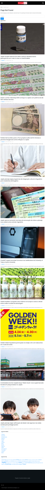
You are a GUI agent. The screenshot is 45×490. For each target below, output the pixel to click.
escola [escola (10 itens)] (15, 461)
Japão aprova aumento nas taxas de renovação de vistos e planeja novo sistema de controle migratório (21, 221)
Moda (2, 443)
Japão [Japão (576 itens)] (3, 462)
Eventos (2, 439)
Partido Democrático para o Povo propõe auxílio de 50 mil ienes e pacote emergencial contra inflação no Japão (21, 139)
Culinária (3, 434)
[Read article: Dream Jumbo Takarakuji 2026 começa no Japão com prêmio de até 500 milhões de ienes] (22, 80)
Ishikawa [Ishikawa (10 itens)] (38, 461)
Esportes (3, 438)
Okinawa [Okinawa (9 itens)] (23, 462)
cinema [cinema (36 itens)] (26, 459)
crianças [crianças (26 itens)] (40, 459)
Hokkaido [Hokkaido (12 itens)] (33, 461)
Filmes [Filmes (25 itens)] (19, 461)
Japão (2, 441)
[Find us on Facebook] (1, 485)
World (2, 452)
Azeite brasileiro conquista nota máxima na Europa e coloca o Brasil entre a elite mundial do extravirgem (21, 302)
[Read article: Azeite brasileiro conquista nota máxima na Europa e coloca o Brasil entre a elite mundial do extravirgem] (22, 283)
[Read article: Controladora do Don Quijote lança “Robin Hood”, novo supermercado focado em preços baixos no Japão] (22, 365)
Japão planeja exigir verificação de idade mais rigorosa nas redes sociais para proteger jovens (21, 424)
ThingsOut (3, 60)
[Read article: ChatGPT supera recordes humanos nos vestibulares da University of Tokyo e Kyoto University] (22, 242)
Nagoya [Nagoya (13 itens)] (17, 462)
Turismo (2, 451)
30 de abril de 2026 (8, 101)
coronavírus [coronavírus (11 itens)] (33, 459)
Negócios (3, 446)
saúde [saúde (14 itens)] (2, 464)
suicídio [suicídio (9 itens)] (12, 464)
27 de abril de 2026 (8, 346)
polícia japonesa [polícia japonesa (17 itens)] (38, 462)
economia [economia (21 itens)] (12, 461)
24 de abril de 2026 (8, 386)
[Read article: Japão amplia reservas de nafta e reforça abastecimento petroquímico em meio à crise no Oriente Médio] (22, 38)
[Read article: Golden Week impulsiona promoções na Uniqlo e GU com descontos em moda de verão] (22, 325)
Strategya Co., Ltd (16, 487)
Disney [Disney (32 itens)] (6, 461)
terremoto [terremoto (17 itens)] (17, 464)
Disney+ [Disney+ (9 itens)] (9, 461)
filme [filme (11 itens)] (17, 461)
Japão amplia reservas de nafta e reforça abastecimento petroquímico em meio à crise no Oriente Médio (18, 57)
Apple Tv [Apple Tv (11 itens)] (20, 459)
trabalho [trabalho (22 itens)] (20, 464)
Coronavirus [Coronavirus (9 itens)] (29, 459)
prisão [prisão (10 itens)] (42, 462)
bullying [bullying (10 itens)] (23, 459)
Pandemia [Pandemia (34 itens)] (29, 462)
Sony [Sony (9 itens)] (4, 464)
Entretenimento (4, 437)
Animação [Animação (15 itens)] (14, 459)
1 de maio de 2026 (8, 60)
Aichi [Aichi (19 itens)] (5, 459)
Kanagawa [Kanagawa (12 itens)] (8, 462)
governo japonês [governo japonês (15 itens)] (29, 461)
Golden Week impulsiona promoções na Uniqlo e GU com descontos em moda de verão (22, 344)
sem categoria (4, 448)
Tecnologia (3, 450)
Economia (3, 435)
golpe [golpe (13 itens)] (25, 461)
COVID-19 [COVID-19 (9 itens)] (36, 459)
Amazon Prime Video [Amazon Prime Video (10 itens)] (9, 459)
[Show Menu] (2, 3)
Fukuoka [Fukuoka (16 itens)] (22, 461)
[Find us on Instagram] (3, 485)
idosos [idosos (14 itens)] (36, 461)
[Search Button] (43, 3)
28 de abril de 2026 (8, 264)
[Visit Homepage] (22, 3)
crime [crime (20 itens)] (2, 461)
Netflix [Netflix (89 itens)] (20, 463)
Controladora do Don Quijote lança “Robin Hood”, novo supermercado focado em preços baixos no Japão (22, 384)
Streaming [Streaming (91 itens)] (8, 464)
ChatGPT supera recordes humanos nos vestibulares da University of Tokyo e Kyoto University (22, 261)
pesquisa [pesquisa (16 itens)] (33, 462)
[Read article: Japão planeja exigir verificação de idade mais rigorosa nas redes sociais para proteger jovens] (22, 405)
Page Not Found (5, 7)
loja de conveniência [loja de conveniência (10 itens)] (13, 462)
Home (1, 7)
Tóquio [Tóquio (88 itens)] (24, 464)
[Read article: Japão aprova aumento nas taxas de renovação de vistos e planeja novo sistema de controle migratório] (22, 202)
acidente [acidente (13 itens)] (2, 459)
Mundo (2, 445)
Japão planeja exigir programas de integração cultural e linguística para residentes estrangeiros (21, 180)
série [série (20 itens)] (14, 464)
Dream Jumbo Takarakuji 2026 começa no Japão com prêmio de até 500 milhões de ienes (22, 98)
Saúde (2, 447)
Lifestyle (3, 442)
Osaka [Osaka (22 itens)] (26, 462)
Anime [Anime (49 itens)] (17, 459)
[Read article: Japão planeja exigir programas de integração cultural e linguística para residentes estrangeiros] (22, 161)
